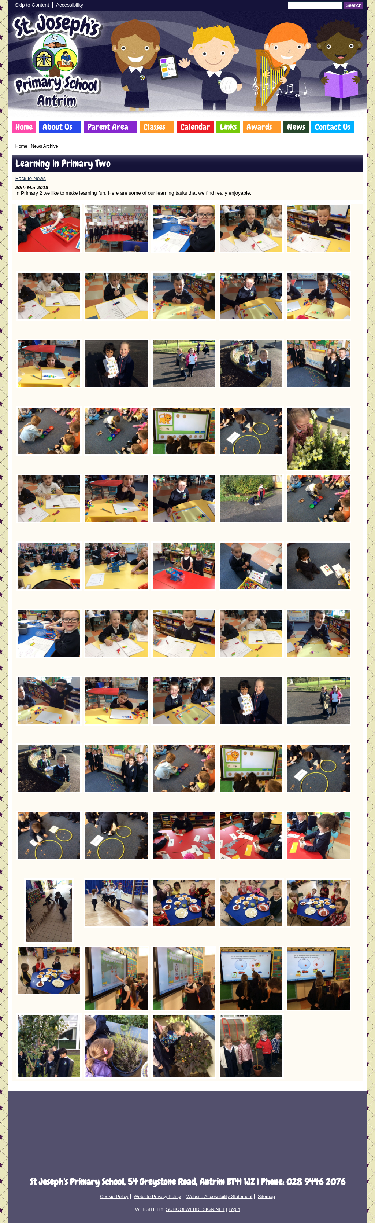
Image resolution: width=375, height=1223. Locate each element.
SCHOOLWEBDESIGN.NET (195, 1209)
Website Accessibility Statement (219, 1196)
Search (354, 5)
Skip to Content (32, 5)
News (296, 126)
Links (228, 126)
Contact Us (332, 126)
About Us (57, 126)
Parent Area (108, 126)
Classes (154, 126)
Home (24, 126)
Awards (259, 126)
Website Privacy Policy (157, 1196)
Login (234, 1209)
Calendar (195, 126)
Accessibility (69, 5)
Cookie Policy (114, 1196)
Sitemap (266, 1196)
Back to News (30, 178)
